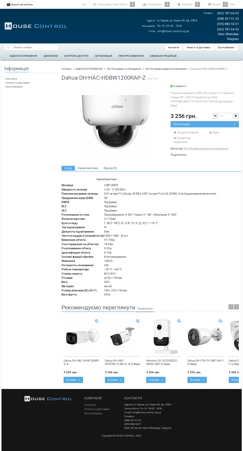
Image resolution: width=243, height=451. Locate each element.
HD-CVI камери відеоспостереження (166, 68)
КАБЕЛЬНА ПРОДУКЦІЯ (163, 55)
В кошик (73, 379)
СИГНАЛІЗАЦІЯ (103, 55)
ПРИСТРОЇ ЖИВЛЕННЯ (131, 55)
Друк (214, 132)
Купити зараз (204, 124)
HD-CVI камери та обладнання (124, 68)
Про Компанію (226, 47)
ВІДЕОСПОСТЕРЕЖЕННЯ (23, 55)
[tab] (68, 168)
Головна (66, 68)
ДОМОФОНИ (51, 55)
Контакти (173, 47)
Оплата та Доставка (198, 47)
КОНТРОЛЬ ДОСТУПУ (76, 55)
